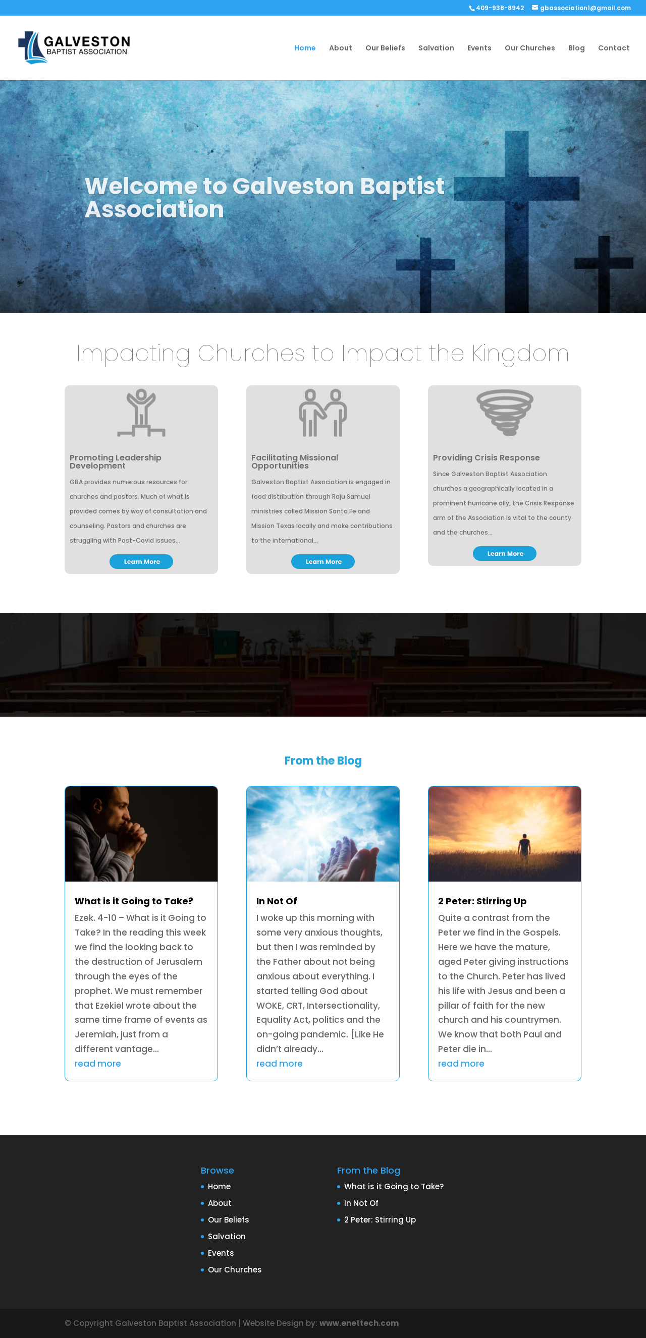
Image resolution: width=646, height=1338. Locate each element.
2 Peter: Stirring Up (482, 901)
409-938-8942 (500, 8)
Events (479, 48)
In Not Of (276, 901)
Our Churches (530, 48)
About (340, 48)
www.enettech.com (359, 1323)
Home (305, 48)
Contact (614, 48)
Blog (576, 48)
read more (98, 1064)
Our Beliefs (385, 48)
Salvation (436, 48)
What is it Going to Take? (134, 901)
